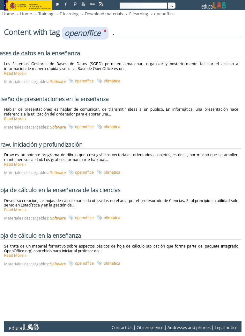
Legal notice (226, 327)
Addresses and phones (189, 327)
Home (8, 14)
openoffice (164, 14)
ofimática (112, 80)
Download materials (104, 14)
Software (58, 81)
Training (45, 14)
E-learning (69, 14)
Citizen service (150, 327)
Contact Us (122, 327)
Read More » (15, 73)
